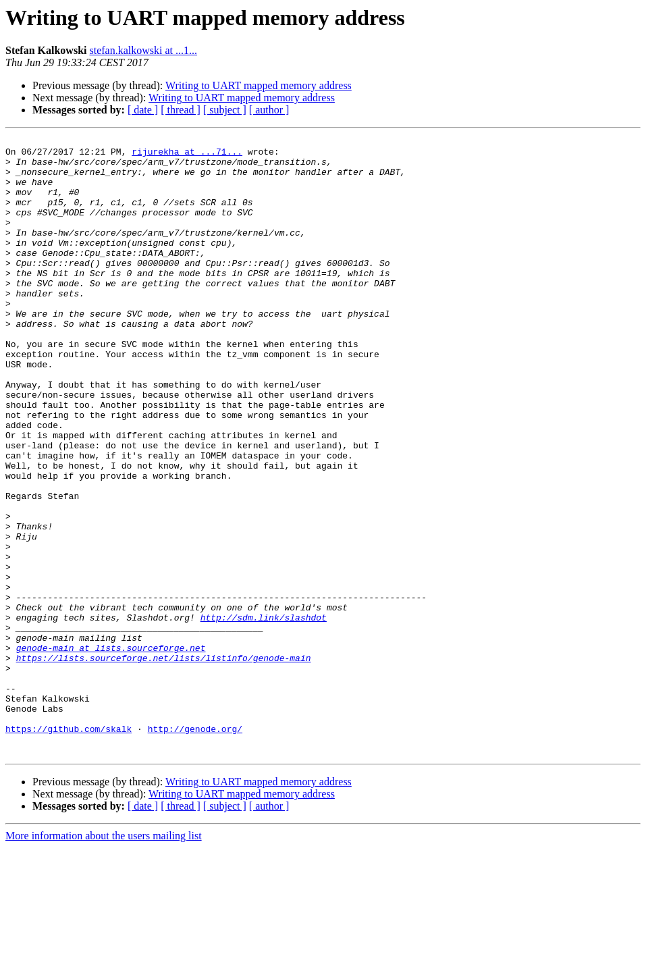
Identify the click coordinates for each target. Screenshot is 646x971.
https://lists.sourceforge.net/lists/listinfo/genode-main (163, 763)
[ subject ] (224, 109)
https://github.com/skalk (68, 848)
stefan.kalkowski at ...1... (143, 50)
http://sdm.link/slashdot (263, 714)
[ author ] (269, 109)
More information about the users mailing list (103, 959)
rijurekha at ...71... (187, 155)
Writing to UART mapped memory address (258, 85)
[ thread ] (180, 109)
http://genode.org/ (195, 848)
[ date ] (143, 109)
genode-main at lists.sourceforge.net (111, 751)
